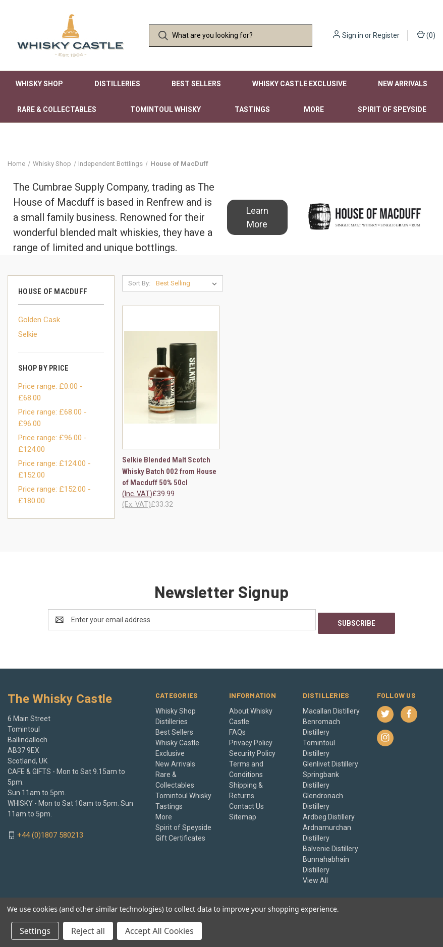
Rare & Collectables (56, 109)
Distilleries (117, 84)
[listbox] (188, 283)
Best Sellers (196, 84)
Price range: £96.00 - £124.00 (52, 443)
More (314, 109)
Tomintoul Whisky (165, 109)
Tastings (252, 109)
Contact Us (246, 803)
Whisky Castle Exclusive (299, 84)
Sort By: (139, 283)
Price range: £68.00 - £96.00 (52, 417)
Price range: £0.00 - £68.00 (50, 392)
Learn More (257, 217)
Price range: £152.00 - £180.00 (54, 495)
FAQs (237, 729)
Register (386, 35)
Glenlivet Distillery (330, 760)
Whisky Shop (39, 84)
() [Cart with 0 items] (426, 34)
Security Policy (252, 750)
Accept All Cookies (159, 930)
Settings (35, 930)
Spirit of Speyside (392, 109)
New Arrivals (402, 84)
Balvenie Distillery (330, 845)
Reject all (88, 930)
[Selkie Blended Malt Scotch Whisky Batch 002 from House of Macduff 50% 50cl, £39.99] (170, 377)
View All (315, 877)
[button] (257, 217)
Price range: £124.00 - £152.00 (54, 469)
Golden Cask (39, 319)
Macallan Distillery (331, 707)
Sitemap (242, 813)
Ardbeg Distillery (329, 813)
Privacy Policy (250, 739)
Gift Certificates (180, 835)
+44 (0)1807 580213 (50, 831)
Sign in (352, 35)
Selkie (27, 334)
